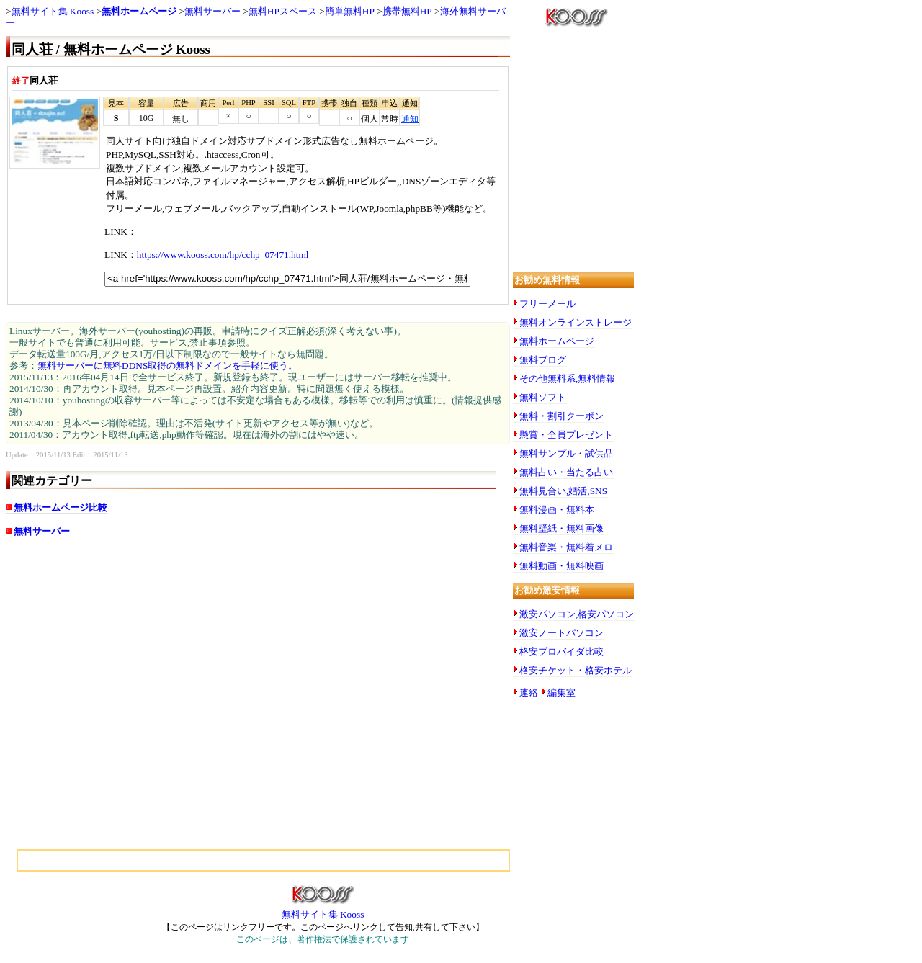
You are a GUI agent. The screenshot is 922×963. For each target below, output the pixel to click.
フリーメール (547, 303)
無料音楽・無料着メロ (566, 547)
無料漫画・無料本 (556, 509)
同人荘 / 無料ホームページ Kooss (111, 49)
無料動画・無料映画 (561, 565)
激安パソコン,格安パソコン (576, 614)
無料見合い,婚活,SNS (563, 490)
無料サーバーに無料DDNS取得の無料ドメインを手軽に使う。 (167, 365)
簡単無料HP (350, 11)
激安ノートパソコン (561, 632)
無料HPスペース (283, 11)
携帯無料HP (407, 11)
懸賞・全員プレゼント (566, 434)
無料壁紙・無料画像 (561, 528)
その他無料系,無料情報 (567, 378)
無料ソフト (542, 397)
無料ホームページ (139, 11)
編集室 (561, 692)
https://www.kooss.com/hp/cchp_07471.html (223, 254)
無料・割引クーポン (561, 416)
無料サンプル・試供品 (566, 453)
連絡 (528, 692)
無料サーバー (212, 11)
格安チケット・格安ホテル (575, 670)
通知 (410, 119)
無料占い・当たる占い (566, 472)
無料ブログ (542, 359)
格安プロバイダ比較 (561, 651)
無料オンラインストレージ (575, 322)
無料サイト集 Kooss (53, 11)
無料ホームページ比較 (60, 507)
